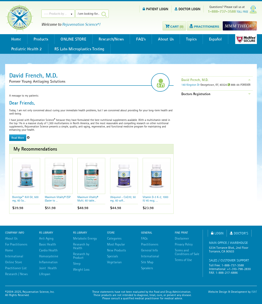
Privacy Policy (184, 244)
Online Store (13, 262)
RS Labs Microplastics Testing (79, 48)
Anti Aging (46, 238)
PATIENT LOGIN (155, 9)
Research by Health (81, 246)
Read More (17, 138)
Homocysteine (48, 256)
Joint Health (48, 268)
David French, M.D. (194, 80)
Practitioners (149, 244)
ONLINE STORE (73, 39)
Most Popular (116, 244)
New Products (116, 250)
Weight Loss (81, 269)
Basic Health (47, 244)
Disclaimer (182, 238)
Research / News (16, 274)
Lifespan (44, 274)
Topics (191, 39)
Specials (112, 256)
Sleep (76, 263)
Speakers (147, 268)
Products (41, 39)
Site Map (147, 262)
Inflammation (48, 262)
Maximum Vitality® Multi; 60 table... (87, 198)
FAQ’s (141, 39)
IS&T (254, 291)
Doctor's (239, 233)
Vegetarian (114, 262)
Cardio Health (48, 250)
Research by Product (81, 255)
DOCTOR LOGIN (187, 9)
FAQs (144, 238)
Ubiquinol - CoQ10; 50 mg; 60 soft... (123, 198)
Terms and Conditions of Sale (187, 252)
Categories (114, 238)
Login (217, 233)
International (14, 256)
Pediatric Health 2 (26, 48)
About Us (166, 39)
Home (16, 39)
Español (215, 39)
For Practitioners (16, 244)
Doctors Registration (195, 94)
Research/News (111, 39)
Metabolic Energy (85, 238)
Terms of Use (183, 260)
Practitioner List (16, 268)
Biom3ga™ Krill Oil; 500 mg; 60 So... (25, 198)
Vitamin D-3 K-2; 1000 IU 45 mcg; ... (155, 198)
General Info (149, 250)
